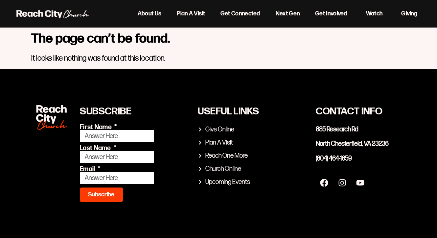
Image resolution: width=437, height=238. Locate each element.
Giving (409, 13)
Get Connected (240, 13)
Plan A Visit (191, 13)
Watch (376, 13)
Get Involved (333, 13)
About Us (149, 13)
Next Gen (288, 13)
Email (88, 169)
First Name (96, 127)
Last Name (96, 148)
